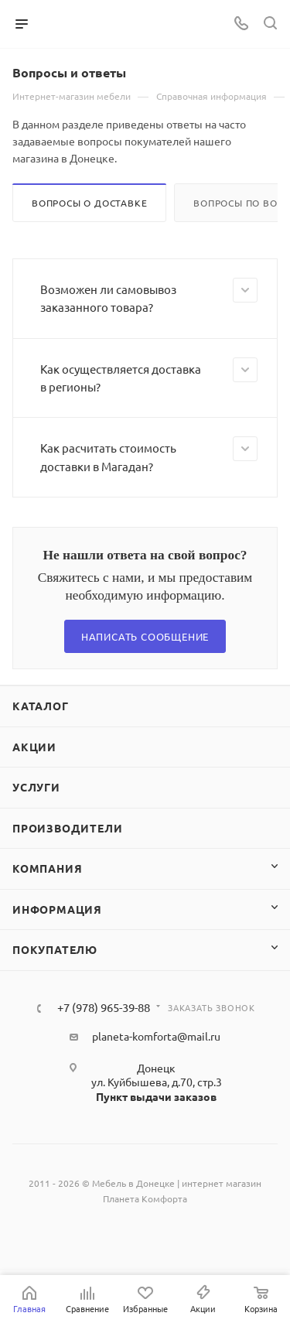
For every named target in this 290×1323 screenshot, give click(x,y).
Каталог (40, 706)
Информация (57, 909)
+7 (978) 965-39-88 (103, 1008)
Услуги (36, 787)
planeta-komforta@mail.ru (156, 1036)
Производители (67, 828)
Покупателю (54, 949)
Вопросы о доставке (89, 203)
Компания (47, 868)
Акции (34, 747)
